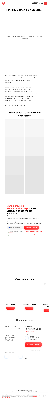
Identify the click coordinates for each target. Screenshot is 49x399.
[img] (6, 356)
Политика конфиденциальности (24, 390)
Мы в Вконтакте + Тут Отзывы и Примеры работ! (34, 337)
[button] (45, 3)
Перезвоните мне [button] (29, 331)
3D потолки (10, 304)
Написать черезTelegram (26, 357)
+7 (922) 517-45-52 (36, 3)
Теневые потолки (29, 304)
